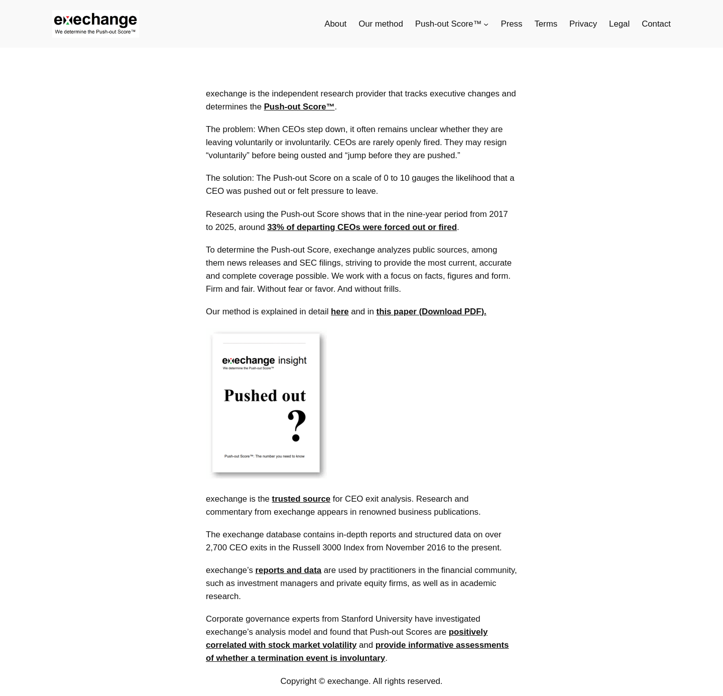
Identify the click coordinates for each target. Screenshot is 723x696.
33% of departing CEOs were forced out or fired (362, 227)
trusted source (301, 499)
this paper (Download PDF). (432, 311)
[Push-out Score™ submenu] (486, 24)
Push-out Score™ (299, 106)
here (339, 311)
